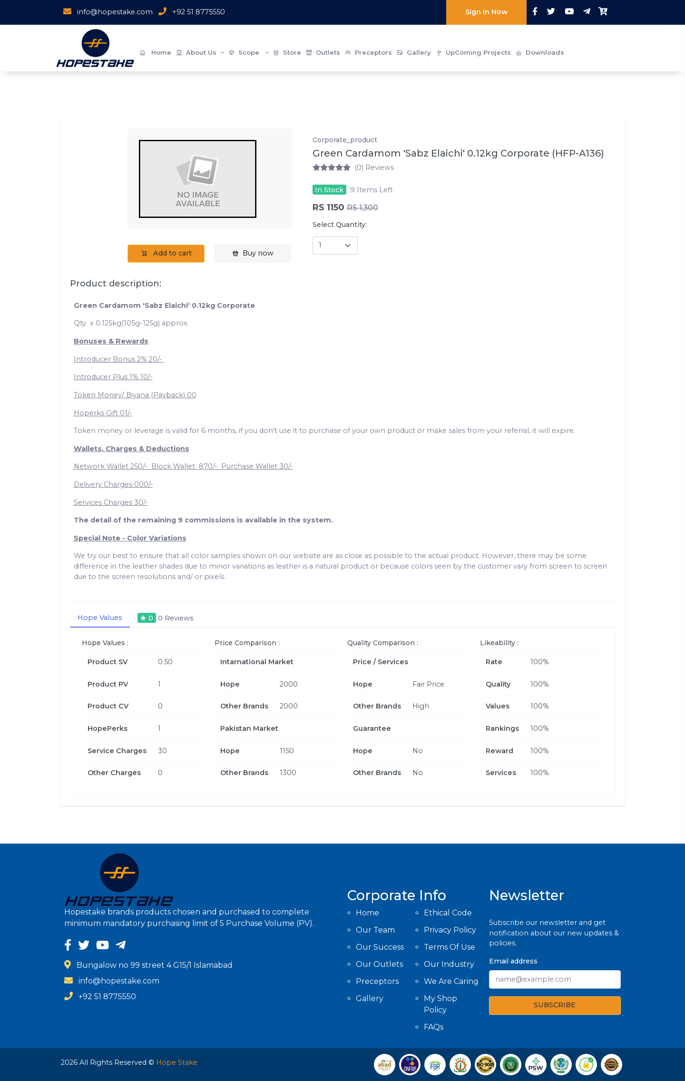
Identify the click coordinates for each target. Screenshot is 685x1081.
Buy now (253, 253)
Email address (513, 961)
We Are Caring (451, 981)
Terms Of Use (449, 947)
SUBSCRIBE (555, 1005)
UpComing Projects (473, 52)
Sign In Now (486, 12)
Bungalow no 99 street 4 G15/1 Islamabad (155, 965)
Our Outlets (379, 964)
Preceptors (368, 52)
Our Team (375, 929)
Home (155, 52)
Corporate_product (345, 140)
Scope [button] (248, 53)
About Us (200, 53)
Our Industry (449, 964)
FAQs (433, 1027)
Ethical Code (448, 912)
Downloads (540, 52)
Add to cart (166, 253)
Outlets (323, 52)
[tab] (165, 618)
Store (287, 52)
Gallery (414, 52)
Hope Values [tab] (100, 617)
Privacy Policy (450, 929)
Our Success (380, 947)
